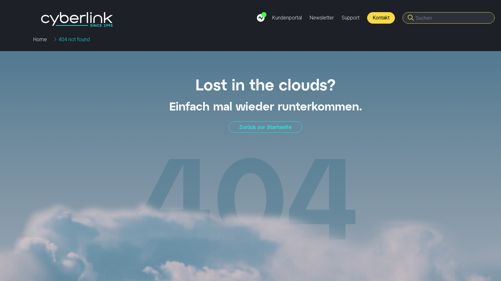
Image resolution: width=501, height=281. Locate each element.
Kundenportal (287, 18)
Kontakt (381, 18)
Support (350, 18)
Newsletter (322, 18)
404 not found (74, 39)
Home (40, 39)
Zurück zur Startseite (265, 127)
